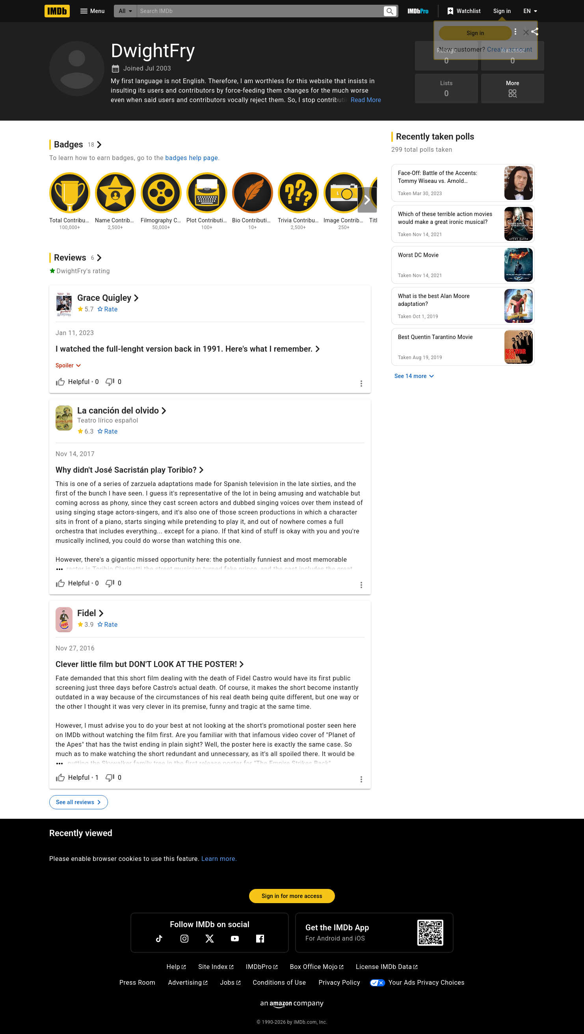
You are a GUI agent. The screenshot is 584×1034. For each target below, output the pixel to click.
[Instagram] (184, 938)
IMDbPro (261, 967)
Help (176, 967)
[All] (125, 11)
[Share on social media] (534, 31)
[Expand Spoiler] (68, 365)
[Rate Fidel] (107, 625)
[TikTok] (159, 938)
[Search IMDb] (256, 11)
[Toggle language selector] (528, 11)
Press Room (137, 982)
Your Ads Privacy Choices (427, 982)
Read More (366, 100)
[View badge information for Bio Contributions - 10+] (252, 201)
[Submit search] (390, 11)
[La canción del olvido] (64, 418)
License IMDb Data (386, 967)
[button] (247, 90)
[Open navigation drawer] (92, 11)
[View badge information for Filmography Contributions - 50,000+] (161, 201)
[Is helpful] (60, 382)
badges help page (192, 158)
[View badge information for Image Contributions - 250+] (344, 201)
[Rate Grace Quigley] (107, 309)
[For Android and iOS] (430, 932)
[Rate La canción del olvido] (107, 431)
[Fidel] (64, 619)
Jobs (230, 982)
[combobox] (256, 11)
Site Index (215, 967)
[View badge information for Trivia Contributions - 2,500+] (298, 201)
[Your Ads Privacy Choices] (377, 983)
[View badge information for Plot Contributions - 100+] (206, 201)
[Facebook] (260, 938)
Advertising (187, 982)
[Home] (57, 11)
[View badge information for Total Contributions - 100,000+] (69, 201)
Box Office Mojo (316, 967)
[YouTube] (234, 938)
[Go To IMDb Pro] (418, 11)
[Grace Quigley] (64, 304)
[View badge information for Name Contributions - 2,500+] (115, 201)
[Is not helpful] (109, 382)
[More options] (515, 31)
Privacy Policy (339, 982)
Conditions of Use (279, 982)
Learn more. (219, 859)
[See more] (210, 564)
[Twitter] (209, 938)
